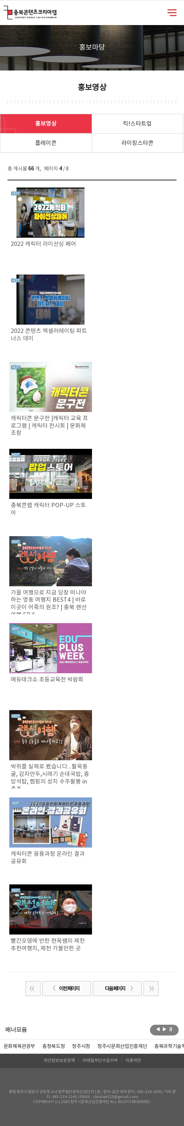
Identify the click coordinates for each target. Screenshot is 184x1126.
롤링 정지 (171, 1029)
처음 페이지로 (32, 988)
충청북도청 (53, 1046)
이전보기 (158, 1029)
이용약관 (133, 1060)
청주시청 (81, 1046)
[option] (53, 1046)
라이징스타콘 (137, 143)
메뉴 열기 (172, 12)
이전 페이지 (64, 988)
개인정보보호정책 (59, 1060)
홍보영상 (46, 124)
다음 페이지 (119, 988)
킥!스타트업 (137, 124)
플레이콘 (46, 143)
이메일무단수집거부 (100, 1060)
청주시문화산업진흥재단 (122, 1046)
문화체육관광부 (19, 1046)
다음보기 (164, 1029)
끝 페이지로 (151, 988)
